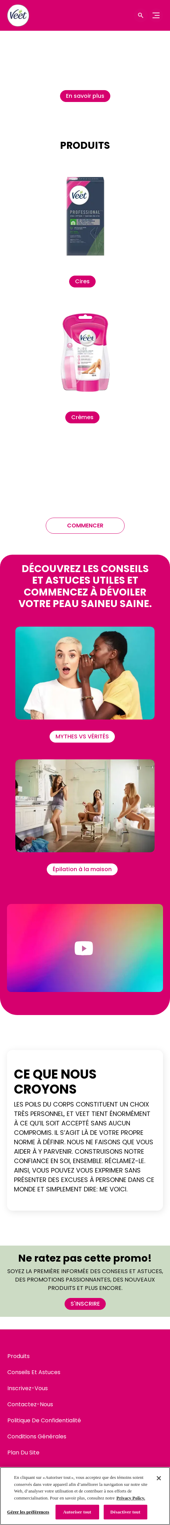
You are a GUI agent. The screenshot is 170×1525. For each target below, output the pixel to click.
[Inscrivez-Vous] (27, 1388)
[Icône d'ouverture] (141, 15)
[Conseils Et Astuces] (34, 1372)
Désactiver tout (125, 1512)
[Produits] (18, 1356)
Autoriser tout (77, 1512)
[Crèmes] (82, 417)
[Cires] (82, 281)
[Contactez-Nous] (30, 1404)
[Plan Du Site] (23, 1452)
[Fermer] (159, 1478)
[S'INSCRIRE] (85, 1304)
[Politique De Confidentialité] (44, 1420)
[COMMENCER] (85, 526)
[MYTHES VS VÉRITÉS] (82, 737)
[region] (85, 1496)
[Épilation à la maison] (82, 869)
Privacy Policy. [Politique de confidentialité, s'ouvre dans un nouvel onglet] (130, 1498)
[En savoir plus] (85, 96)
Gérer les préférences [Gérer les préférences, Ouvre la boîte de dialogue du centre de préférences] (28, 1512)
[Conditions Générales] (37, 1436)
